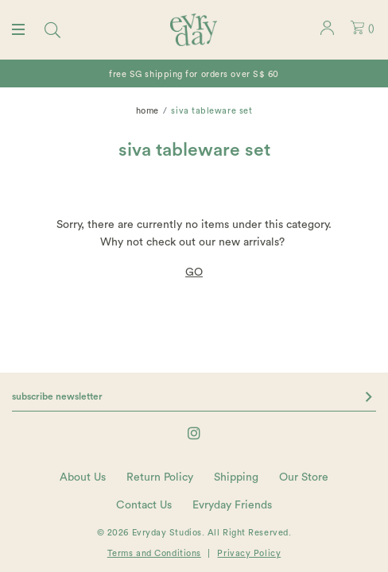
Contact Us (144, 505)
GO (194, 272)
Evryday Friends (232, 505)
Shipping (236, 477)
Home (147, 110)
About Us (83, 477)
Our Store (303, 477)
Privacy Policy (249, 553)
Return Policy (159, 477)
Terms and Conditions (154, 553)
